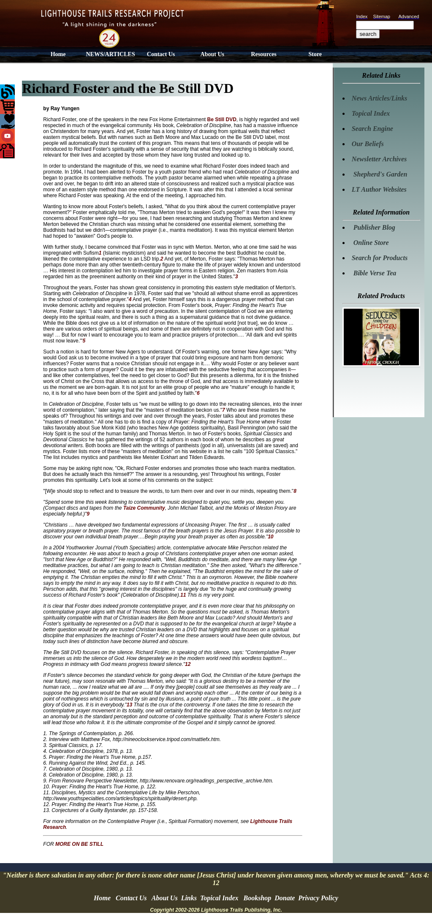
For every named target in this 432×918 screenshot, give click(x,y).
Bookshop (258, 898)
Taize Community (144, 508)
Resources (263, 54)
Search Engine (372, 128)
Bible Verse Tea (374, 273)
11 (183, 595)
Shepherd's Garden (380, 174)
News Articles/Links (379, 98)
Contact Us (161, 54)
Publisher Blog (373, 227)
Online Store (370, 242)
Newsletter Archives (379, 159)
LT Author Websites (379, 189)
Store (315, 54)
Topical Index (371, 113)
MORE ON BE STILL (79, 844)
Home (58, 54)
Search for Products (380, 257)
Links (189, 898)
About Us (212, 54)
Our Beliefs (368, 143)
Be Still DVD (221, 119)
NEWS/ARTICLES (110, 54)
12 (187, 664)
